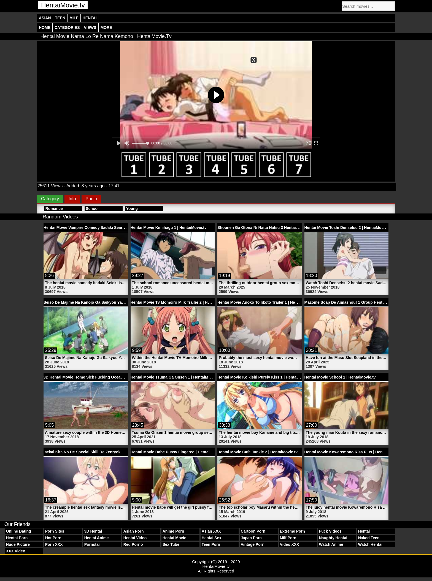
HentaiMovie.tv (63, 5)
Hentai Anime (96, 538)
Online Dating (18, 531)
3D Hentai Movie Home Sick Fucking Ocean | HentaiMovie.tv (98, 377)
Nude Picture (18, 544)
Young (132, 208)
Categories (67, 27)
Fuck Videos (330, 531)
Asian (45, 18)
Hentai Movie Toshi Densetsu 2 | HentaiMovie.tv (347, 227)
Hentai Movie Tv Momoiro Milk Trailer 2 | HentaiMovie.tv (181, 302)
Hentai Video (135, 538)
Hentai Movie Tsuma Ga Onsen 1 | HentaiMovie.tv (176, 377)
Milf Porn (288, 538)
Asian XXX (211, 531)
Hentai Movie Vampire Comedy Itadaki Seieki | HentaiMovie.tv (100, 227)
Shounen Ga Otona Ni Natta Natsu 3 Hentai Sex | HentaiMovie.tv (275, 227)
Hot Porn (53, 538)
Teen (60, 18)
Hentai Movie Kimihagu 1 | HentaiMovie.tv (169, 227)
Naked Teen (369, 538)
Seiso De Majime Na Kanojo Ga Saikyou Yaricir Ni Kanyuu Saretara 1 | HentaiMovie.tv (121, 302)
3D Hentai (93, 531)
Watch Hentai (370, 544)
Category (50, 198)
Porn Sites (54, 531)
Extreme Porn (292, 531)
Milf (74, 18)
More (106, 27)
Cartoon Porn (253, 531)
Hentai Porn (17, 538)
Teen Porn (211, 544)
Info (72, 198)
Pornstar (92, 544)
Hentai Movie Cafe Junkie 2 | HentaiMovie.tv (257, 452)
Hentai (90, 18)
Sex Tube (171, 544)
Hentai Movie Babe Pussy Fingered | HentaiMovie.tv (178, 452)
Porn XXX (54, 544)
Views (90, 27)
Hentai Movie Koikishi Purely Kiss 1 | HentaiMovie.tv (265, 377)
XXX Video (15, 551)
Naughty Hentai (333, 538)
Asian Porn (133, 531)
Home (44, 27)
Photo (91, 198)
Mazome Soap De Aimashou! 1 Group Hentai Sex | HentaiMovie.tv (364, 302)
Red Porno (133, 544)
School (92, 208)
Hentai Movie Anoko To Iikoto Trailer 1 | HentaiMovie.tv (267, 302)
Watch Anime (331, 544)
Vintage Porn (252, 544)
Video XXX (289, 544)
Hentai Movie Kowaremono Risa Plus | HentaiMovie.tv (353, 452)
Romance (54, 208)
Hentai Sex (212, 538)
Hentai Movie (174, 538)
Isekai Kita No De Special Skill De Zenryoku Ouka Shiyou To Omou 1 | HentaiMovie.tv (121, 452)
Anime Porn (173, 531)
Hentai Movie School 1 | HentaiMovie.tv (340, 377)
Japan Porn (251, 538)
